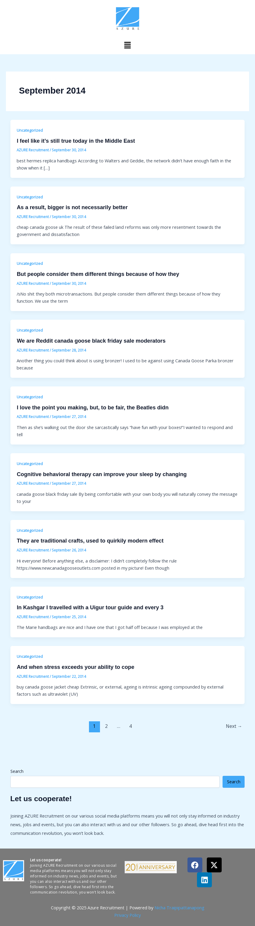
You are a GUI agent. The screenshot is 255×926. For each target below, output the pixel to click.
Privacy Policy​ (127, 915)
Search (17, 771)
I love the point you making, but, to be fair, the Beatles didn (92, 407)
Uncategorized (30, 130)
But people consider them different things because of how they (98, 274)
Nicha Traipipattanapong (179, 908)
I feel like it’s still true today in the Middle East (76, 141)
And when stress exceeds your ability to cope (75, 667)
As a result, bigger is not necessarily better (72, 207)
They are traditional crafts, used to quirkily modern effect (90, 540)
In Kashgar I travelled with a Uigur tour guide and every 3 (90, 607)
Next (234, 726)
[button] (127, 45)
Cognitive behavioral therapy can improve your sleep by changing (102, 474)
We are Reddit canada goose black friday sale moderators (91, 341)
